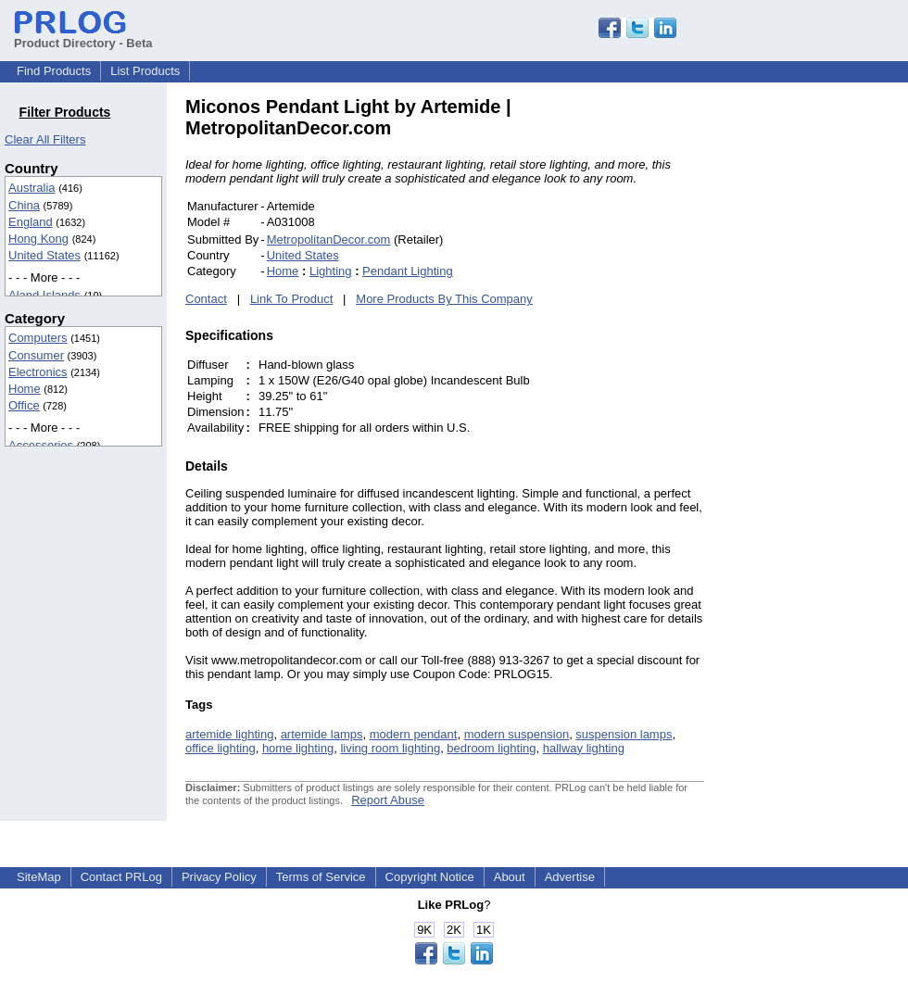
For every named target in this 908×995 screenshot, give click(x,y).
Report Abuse (387, 800)
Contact (206, 299)
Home (24, 389)
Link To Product (291, 299)
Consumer (36, 355)
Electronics (38, 372)
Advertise (570, 877)
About (509, 877)
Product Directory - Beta (83, 36)
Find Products (54, 71)
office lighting (220, 748)
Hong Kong (38, 239)
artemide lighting (229, 734)
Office (24, 405)
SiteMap (39, 877)
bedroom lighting (491, 748)
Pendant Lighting (407, 271)
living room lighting (390, 748)
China (24, 205)
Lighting (330, 271)
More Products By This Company (444, 299)
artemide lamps (322, 734)
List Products (145, 71)
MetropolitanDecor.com (329, 239)
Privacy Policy (219, 877)
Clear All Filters (45, 139)
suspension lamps (623, 734)
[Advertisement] (829, 374)
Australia (32, 188)
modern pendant (414, 734)
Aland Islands (44, 295)
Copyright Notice (429, 877)
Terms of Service (321, 877)
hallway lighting (583, 748)
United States (44, 255)
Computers (38, 338)
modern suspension (516, 734)
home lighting (298, 748)
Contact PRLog (121, 877)
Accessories (40, 445)
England (30, 222)
